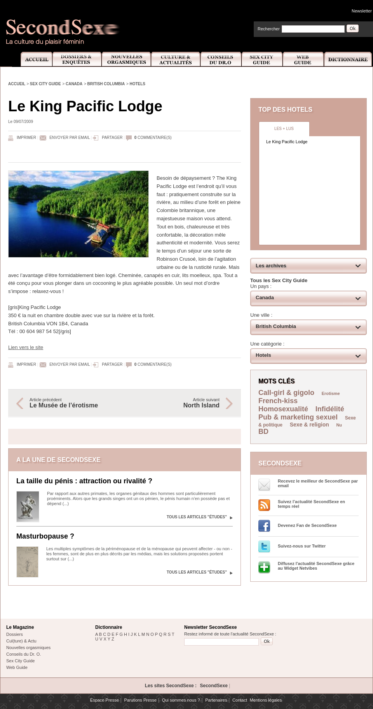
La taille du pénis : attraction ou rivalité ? (84, 481)
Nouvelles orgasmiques (28, 647)
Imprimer (26, 137)
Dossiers (14, 634)
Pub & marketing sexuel (298, 417)
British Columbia (106, 84)
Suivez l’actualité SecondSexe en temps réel (311, 504)
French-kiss (278, 401)
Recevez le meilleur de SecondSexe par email (318, 483)
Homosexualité (283, 409)
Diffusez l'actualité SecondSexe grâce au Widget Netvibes (316, 565)
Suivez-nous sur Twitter (302, 546)
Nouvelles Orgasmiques (126, 59)
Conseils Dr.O (221, 59)
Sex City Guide (262, 59)
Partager (112, 137)
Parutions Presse (140, 700)
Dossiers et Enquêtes (76, 59)
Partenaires (216, 700)
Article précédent (73, 403)
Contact (239, 700)
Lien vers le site (25, 347)
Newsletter (362, 11)
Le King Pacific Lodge (286, 141)
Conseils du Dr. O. (23, 654)
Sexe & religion (309, 424)
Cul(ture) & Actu (21, 641)
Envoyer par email (69, 137)
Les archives (271, 266)
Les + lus (284, 128)
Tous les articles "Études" (197, 517)
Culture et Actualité (176, 59)
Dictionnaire (348, 59)
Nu (339, 425)
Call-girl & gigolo (286, 393)
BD (263, 431)
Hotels (137, 84)
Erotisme (331, 393)
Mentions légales (266, 700)
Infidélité (329, 409)
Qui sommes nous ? (181, 700)
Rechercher (269, 28)
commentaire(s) (153, 137)
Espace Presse (104, 700)
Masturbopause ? (45, 536)
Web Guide (303, 59)
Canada (74, 84)
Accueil (32, 59)
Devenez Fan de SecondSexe (307, 525)
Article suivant (176, 403)
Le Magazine (20, 627)
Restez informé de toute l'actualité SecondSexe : (230, 634)
